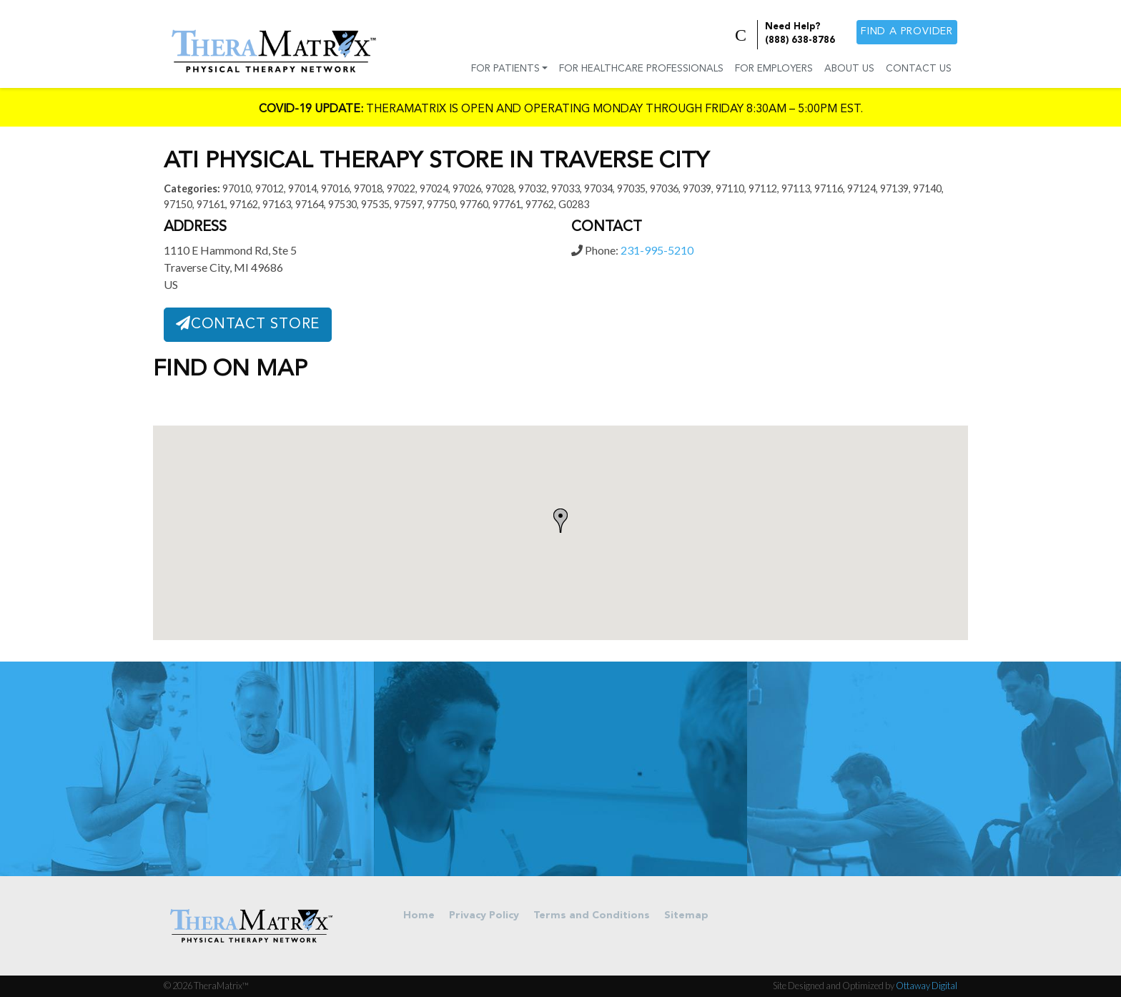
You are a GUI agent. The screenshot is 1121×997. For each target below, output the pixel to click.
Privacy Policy (484, 915)
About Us (849, 69)
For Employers (774, 69)
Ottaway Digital (926, 985)
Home (419, 915)
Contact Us (919, 69)
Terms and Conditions (591, 915)
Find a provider (907, 31)
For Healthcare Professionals (641, 69)
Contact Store (248, 324)
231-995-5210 (657, 250)
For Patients (505, 69)
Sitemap (686, 915)
